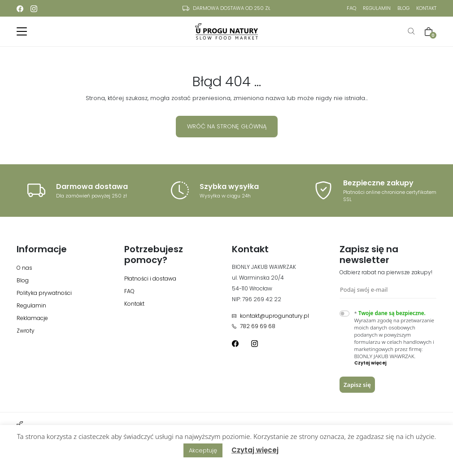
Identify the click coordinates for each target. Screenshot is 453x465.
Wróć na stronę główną (226, 126)
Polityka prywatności (44, 293)
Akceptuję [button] (203, 450)
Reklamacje (32, 318)
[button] (395, 363)
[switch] (344, 313)
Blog (403, 8)
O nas (24, 268)
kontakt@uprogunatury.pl (270, 316)
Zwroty (26, 330)
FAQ (351, 8)
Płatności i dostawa (150, 278)
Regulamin (377, 8)
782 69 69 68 (253, 326)
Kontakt (426, 8)
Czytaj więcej (255, 450)
